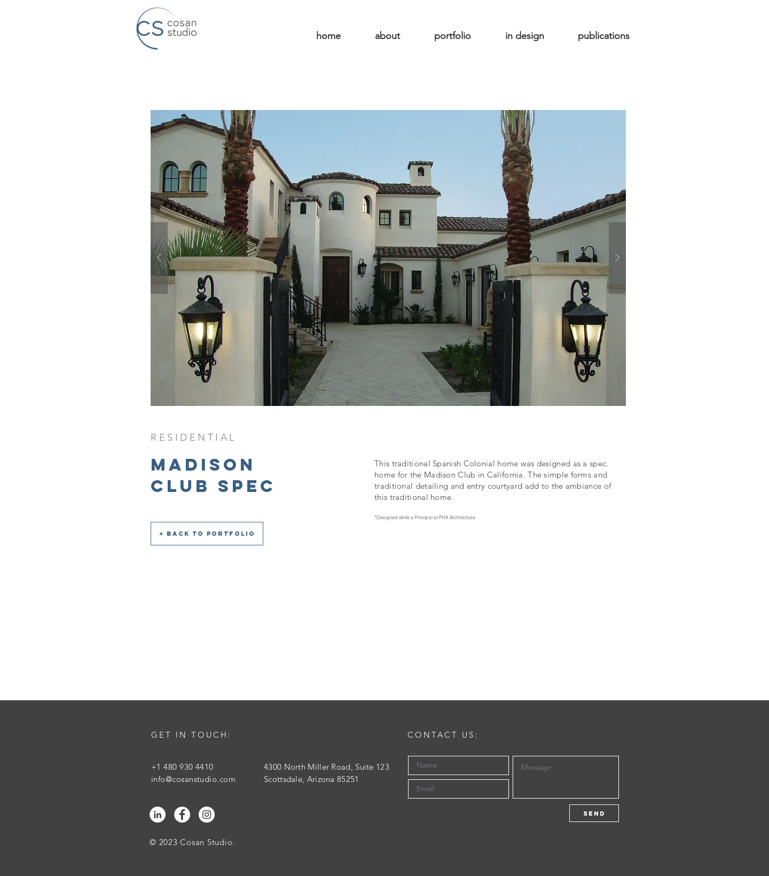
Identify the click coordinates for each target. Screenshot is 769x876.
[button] (388, 258)
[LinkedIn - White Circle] (158, 815)
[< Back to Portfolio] (207, 533)
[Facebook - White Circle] (182, 815)
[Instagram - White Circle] (207, 815)
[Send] (594, 813)
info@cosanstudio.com (193, 779)
